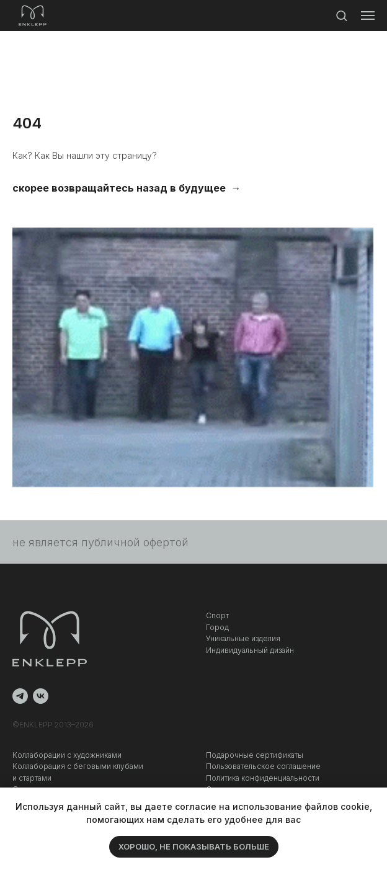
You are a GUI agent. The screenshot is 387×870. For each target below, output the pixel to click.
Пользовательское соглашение (263, 766)
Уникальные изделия (243, 638)
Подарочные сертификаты (254, 755)
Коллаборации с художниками (67, 755)
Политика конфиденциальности (262, 778)
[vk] (40, 696)
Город (217, 627)
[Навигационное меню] (368, 15)
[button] (341, 15)
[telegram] (20, 696)
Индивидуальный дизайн (250, 650)
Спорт (217, 615)
